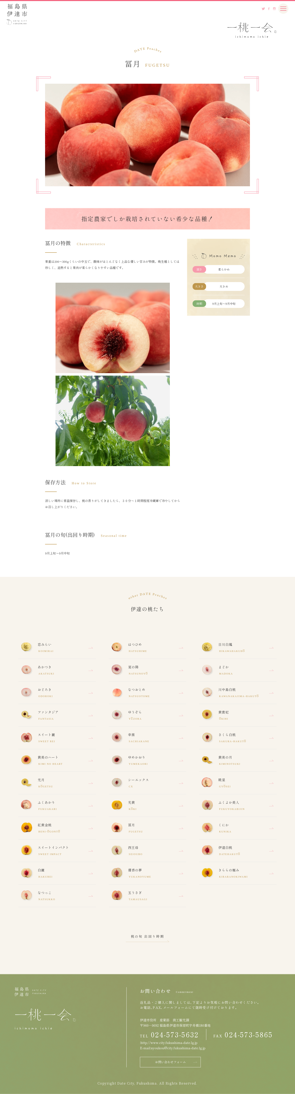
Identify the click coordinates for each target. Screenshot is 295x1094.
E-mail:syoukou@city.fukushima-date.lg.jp (172, 1047)
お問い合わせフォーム (170, 1062)
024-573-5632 (175, 1034)
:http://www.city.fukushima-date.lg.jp (168, 1042)
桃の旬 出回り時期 (147, 936)
